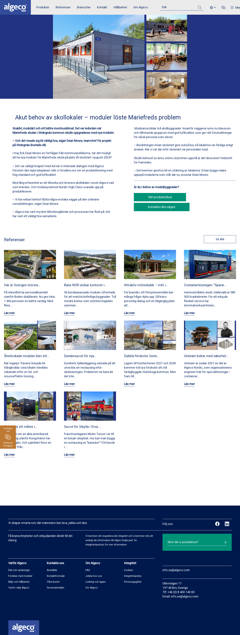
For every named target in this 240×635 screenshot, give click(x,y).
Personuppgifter (133, 581)
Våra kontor (53, 581)
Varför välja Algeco (18, 587)
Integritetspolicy (133, 575)
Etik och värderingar (19, 570)
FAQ (88, 570)
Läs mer (9, 313)
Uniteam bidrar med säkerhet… (206, 356)
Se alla (218, 239)
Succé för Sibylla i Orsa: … (82, 427)
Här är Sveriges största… (22, 285)
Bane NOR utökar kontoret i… (85, 285)
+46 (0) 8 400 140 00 (181, 592)
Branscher (84, 7)
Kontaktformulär (56, 575)
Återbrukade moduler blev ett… (26, 356)
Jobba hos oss (94, 575)
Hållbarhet (120, 7)
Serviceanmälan (55, 587)
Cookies (128, 570)
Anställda (52, 570)
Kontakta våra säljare (161, 207)
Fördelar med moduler (20, 575)
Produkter (42, 7)
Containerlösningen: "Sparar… (205, 285)
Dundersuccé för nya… (80, 356)
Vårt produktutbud (160, 197)
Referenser (63, 7)
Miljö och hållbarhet (19, 581)
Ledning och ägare (96, 581)
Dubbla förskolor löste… (141, 356)
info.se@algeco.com (176, 570)
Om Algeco (140, 7)
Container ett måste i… (20, 427)
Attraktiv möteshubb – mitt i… (146, 285)
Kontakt (102, 7)
